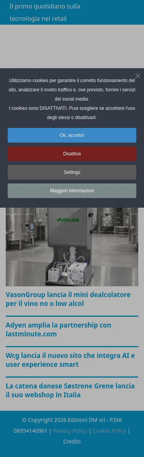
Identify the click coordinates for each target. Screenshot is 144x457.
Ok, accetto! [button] (72, 135)
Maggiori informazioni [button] (72, 190)
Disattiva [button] (72, 153)
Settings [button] (72, 172)
